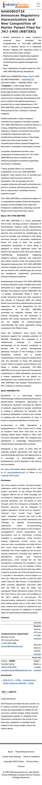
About (10, 752)
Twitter (16, 475)
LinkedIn (5, 475)
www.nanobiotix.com (16, 472)
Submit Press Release (11, 756)
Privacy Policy (32, 761)
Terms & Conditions (31, 756)
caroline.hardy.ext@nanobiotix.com (16, 670)
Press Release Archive (24, 752)
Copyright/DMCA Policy (14, 761)
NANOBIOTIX (28, 79)
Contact (21, 766)
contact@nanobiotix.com (12, 646)
